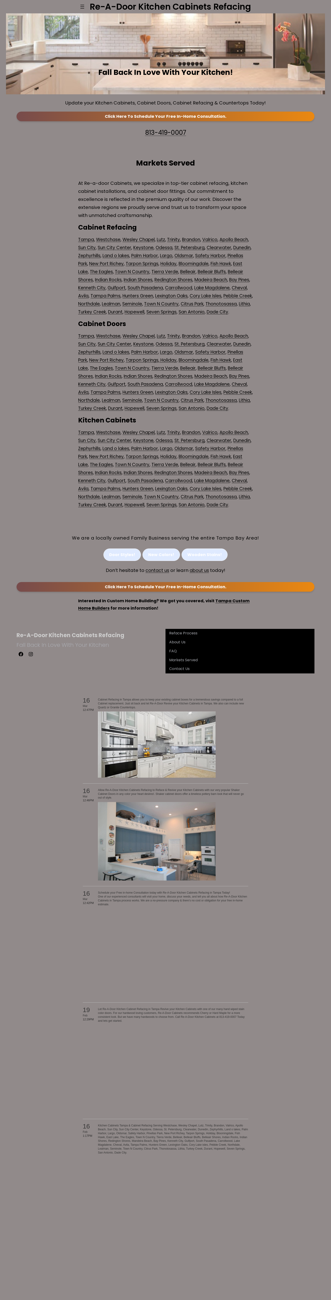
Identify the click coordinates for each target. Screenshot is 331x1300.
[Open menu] (82, 6)
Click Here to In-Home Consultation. (165, 127)
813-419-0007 (165, 143)
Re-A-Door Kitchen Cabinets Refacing (70, 694)
